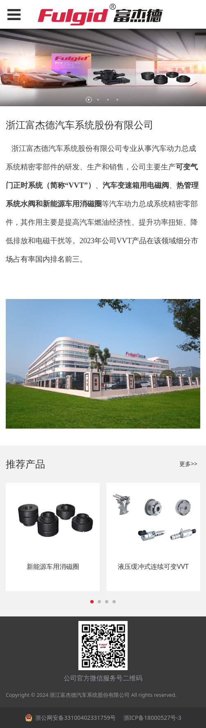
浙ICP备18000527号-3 (151, 717)
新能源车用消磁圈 (53, 566)
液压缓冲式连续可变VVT (153, 566)
